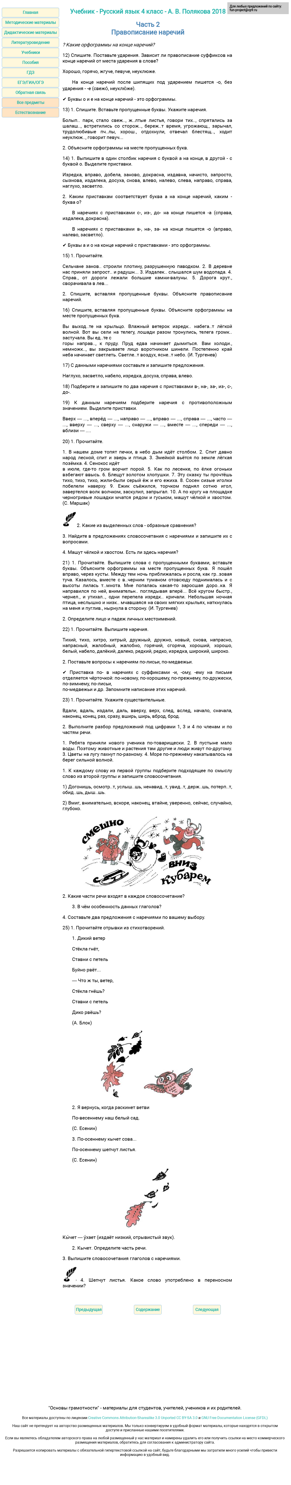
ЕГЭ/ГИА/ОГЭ (31, 82)
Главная (30, 12)
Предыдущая (89, 1309)
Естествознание (30, 112)
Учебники (30, 52)
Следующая (206, 1309)
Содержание (148, 1309)
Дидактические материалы (30, 32)
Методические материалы (30, 22)
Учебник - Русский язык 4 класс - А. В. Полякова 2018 (148, 11)
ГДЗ (30, 72)
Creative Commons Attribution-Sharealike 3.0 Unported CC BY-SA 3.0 (143, 1418)
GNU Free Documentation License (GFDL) (234, 1418)
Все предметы (30, 102)
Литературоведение (30, 42)
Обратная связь (30, 92)
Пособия (30, 62)
